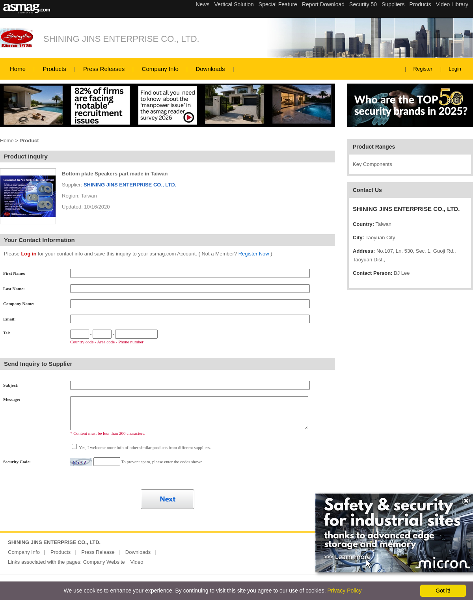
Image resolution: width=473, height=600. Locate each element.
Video (136, 562)
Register (422, 69)
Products (54, 68)
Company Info (160, 68)
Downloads (210, 68)
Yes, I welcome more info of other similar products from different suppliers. (144, 447)
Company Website (104, 562)
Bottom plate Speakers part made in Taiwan (115, 174)
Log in (28, 254)
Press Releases (104, 68)
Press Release (98, 552)
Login (455, 69)
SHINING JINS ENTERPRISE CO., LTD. (121, 39)
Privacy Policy (344, 590)
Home (18, 68)
